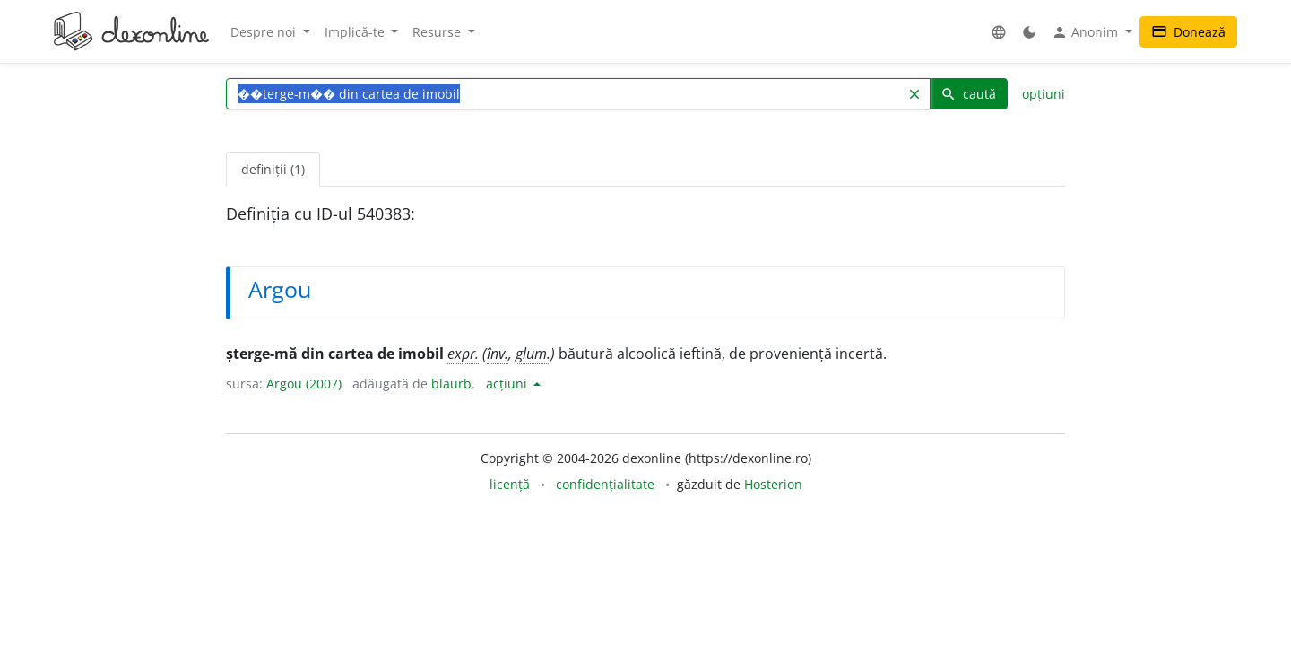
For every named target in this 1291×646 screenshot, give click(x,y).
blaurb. (453, 383)
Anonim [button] (1087, 32)
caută (968, 93)
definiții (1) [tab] (273, 169)
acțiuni (508, 383)
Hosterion (773, 484)
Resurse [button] (438, 31)
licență (510, 484)
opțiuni (1043, 93)
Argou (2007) (304, 383)
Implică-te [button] (356, 31)
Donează (1188, 31)
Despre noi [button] (264, 31)
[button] (998, 31)
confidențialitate (605, 484)
